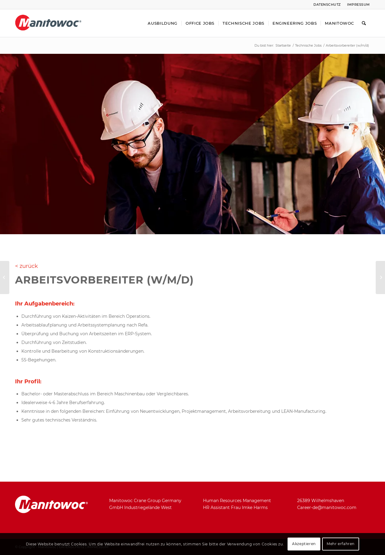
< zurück (26, 266)
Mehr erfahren (341, 543)
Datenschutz (327, 4)
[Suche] (364, 23)
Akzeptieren (304, 543)
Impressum (358, 4)
